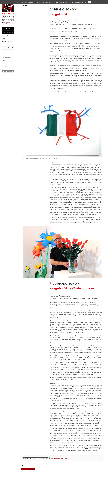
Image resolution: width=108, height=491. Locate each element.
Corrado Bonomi (30, 469)
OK (89, 2)
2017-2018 (23, 469)
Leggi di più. (83, 2)
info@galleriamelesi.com (60, 458)
